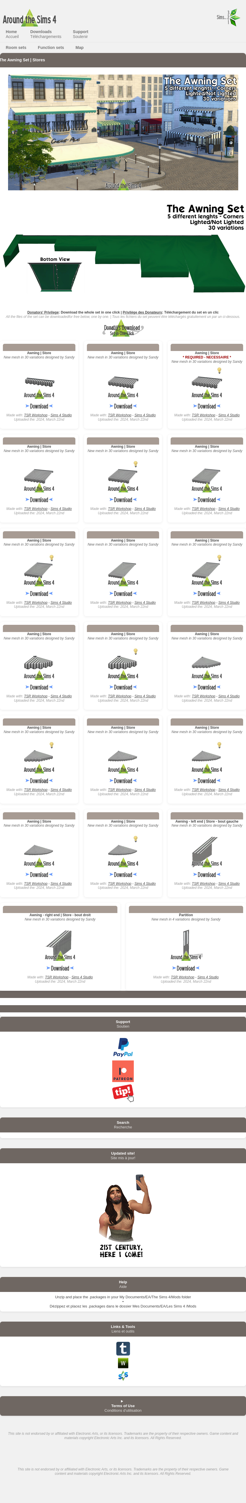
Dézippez (57, 1306)
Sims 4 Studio (61, 415)
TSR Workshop (35, 415)
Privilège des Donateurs (142, 312)
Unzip (59, 1297)
